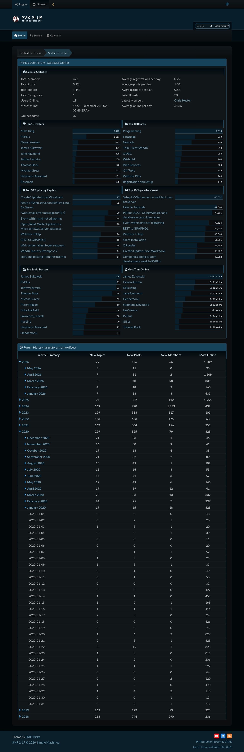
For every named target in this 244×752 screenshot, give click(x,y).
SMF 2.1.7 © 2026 (24, 742)
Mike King (27, 131)
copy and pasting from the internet (43, 256)
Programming (132, 131)
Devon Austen (30, 142)
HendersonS (29, 333)
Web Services (132, 165)
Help (196, 747)
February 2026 (37, 387)
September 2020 (38, 457)
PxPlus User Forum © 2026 (214, 741)
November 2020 (38, 444)
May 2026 (34, 368)
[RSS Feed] (229, 736)
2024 (25, 406)
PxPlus (25, 136)
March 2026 (35, 381)
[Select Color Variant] (227, 4)
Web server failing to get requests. (43, 245)
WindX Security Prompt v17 (39, 251)
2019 (25, 710)
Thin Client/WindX (135, 148)
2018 (25, 716)
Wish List (129, 159)
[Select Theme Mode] (53, 4)
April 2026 (34, 374)
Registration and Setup (138, 181)
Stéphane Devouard (34, 176)
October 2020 (36, 450)
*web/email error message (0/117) (43, 212)
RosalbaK (27, 181)
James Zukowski (31, 148)
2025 (25, 400)
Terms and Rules (210, 747)
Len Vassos (130, 310)
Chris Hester (182, 100)
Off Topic (129, 170)
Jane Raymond (30, 153)
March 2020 (35, 495)
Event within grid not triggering (41, 218)
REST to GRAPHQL (33, 239)
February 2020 (37, 501)
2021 (25, 425)
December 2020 (38, 438)
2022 (25, 419)
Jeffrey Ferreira (31, 159)
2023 (25, 412)
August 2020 (35, 463)
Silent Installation (134, 239)
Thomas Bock (29, 165)
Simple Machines (48, 742)
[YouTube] (216, 736)
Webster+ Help (31, 234)
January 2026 (36, 393)
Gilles (126, 321)
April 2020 (34, 488)
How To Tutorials (134, 207)
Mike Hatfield (30, 310)
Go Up (227, 747)
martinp (26, 321)
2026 (25, 362)
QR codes (129, 245)
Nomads (128, 142)
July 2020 (33, 469)
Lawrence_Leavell (32, 316)
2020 (25, 431)
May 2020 (34, 482)
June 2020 (34, 476)
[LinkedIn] (223, 736)
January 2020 (36, 507)
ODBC (127, 153)
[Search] (211, 26)
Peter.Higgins (29, 304)
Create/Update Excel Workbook (42, 197)
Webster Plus (132, 176)
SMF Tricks (33, 737)
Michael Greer (30, 170)
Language (129, 136)
